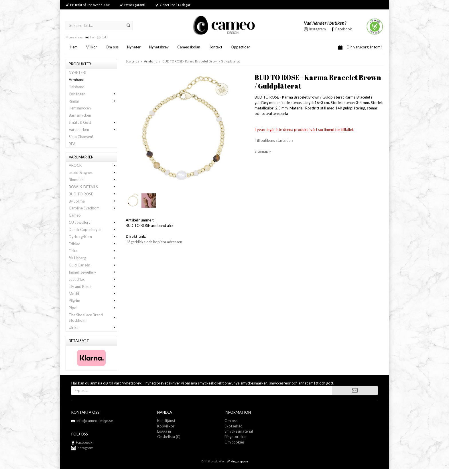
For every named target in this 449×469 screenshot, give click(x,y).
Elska (93, 250)
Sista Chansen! (81, 136)
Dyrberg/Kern (93, 236)
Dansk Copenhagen (93, 229)
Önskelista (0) (168, 436)
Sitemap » (263, 151)
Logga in (164, 431)
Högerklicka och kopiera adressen (154, 242)
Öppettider (240, 47)
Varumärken (93, 129)
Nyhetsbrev (159, 47)
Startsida (132, 61)
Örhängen (93, 94)
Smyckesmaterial (238, 431)
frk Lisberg (93, 258)
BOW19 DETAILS (93, 187)
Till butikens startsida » (274, 140)
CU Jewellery (93, 222)
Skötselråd (233, 426)
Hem (74, 47)
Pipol (93, 307)
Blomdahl (93, 179)
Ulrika (93, 327)
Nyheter (134, 47)
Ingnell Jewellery (93, 272)
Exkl (105, 37)
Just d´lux (93, 279)
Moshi (93, 293)
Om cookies (234, 442)
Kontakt (215, 47)
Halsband (76, 87)
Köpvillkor (165, 426)
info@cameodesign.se (94, 420)
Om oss (112, 47)
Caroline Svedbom (93, 208)
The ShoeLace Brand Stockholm (93, 318)
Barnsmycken (80, 115)
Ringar (93, 101)
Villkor (91, 47)
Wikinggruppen (237, 461)
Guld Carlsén (93, 265)
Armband (76, 79)
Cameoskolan (188, 47)
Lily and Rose (93, 286)
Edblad (93, 244)
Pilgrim (93, 300)
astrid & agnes (93, 172)
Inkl (92, 37)
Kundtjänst (166, 420)
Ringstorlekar (235, 436)
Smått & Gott (93, 122)
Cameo (75, 215)
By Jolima (93, 201)
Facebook (343, 29)
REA (72, 144)
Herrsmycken (80, 108)
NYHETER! (77, 72)
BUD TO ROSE (93, 194)
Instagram (82, 448)
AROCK (93, 165)
